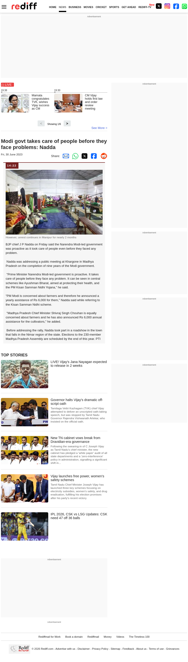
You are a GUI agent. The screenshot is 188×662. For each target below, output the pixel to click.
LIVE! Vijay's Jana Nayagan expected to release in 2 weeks (79, 363)
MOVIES (88, 7)
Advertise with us (65, 648)
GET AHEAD (129, 7)
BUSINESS (75, 7)
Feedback (128, 648)
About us (141, 648)
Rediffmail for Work (49, 636)
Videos (120, 636)
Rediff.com (47, 648)
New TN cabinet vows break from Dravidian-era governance (79, 450)
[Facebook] (176, 6)
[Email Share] (65, 156)
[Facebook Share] (93, 156)
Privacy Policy (100, 648)
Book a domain (74, 636)
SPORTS (114, 7)
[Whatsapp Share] (74, 156)
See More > (99, 128)
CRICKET (101, 7)
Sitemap (115, 648)
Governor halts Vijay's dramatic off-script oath (79, 410)
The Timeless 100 (139, 636)
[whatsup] (185, 6)
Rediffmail (93, 636)
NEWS (62, 7)
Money (108, 636)
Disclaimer (84, 648)
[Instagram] (167, 6)
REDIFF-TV (144, 7)
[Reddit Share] (102, 156)
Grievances (172, 648)
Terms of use (156, 648)
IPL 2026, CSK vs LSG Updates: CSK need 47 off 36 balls (79, 516)
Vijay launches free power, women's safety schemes (79, 487)
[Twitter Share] (83, 156)
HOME (52, 7)
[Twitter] (159, 6)
